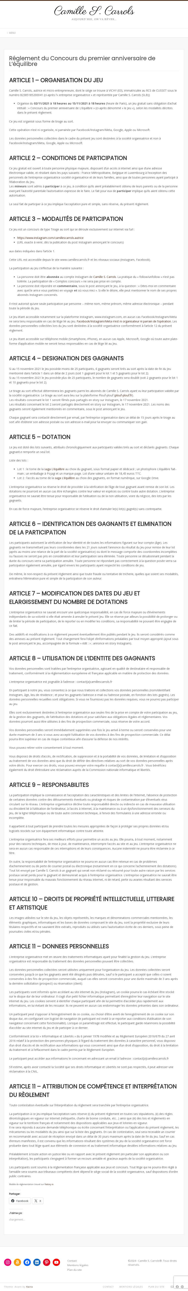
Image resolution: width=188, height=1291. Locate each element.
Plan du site (74, 1270)
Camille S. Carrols (94, 11)
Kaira (29, 1286)
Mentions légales (77, 1265)
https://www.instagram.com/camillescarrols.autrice (50, 238)
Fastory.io (49, 1184)
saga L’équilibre (54, 469)
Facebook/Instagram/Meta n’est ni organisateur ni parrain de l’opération (124, 321)
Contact (72, 1260)
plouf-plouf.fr (123, 395)
